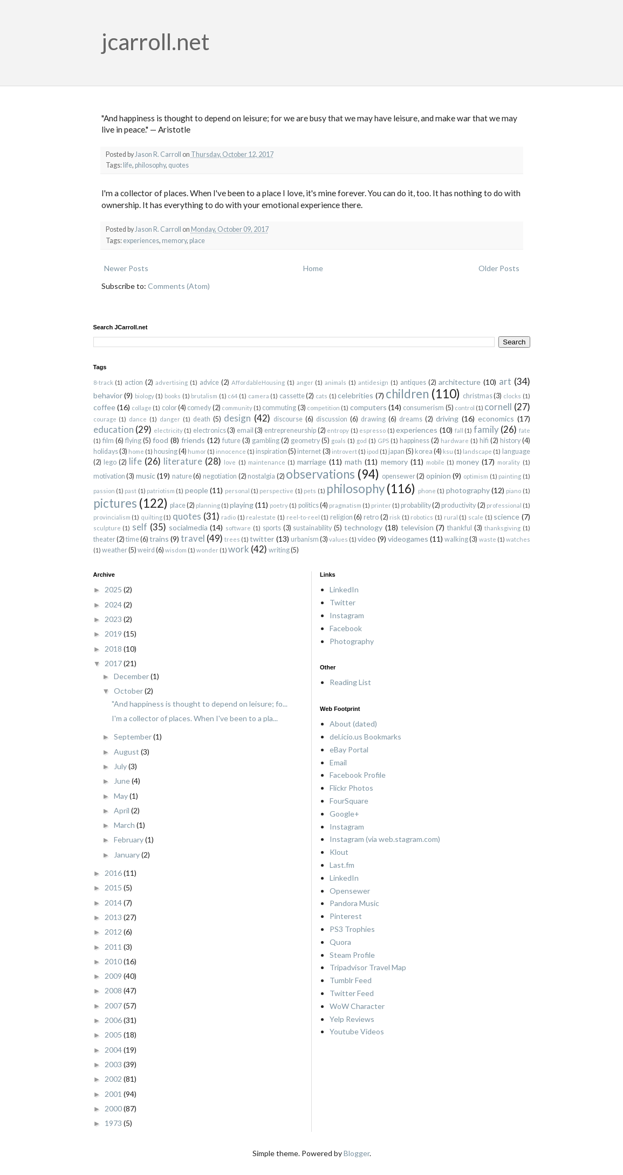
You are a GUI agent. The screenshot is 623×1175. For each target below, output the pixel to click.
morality (508, 462)
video (367, 538)
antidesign (373, 382)
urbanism (305, 539)
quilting (151, 517)
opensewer (398, 476)
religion (341, 517)
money (467, 461)
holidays (105, 451)
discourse (288, 419)
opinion (438, 475)
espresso (372, 430)
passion (104, 490)
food (160, 440)
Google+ (344, 813)
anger (305, 382)
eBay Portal (349, 749)
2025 (114, 589)
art (505, 381)
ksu (448, 451)
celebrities (355, 395)
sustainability (312, 528)
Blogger (356, 1153)
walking (456, 539)
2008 (114, 990)
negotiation (220, 476)
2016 (114, 872)
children (407, 393)
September (133, 736)
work (238, 549)
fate (524, 430)
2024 (114, 604)
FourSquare (349, 800)
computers (368, 407)
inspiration (271, 451)
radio (228, 517)
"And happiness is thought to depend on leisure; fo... (199, 703)
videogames (408, 538)
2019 (114, 633)
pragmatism (345, 505)
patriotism (161, 490)
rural (451, 517)
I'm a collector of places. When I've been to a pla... (195, 718)
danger (170, 419)
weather (114, 550)
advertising (171, 382)
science (506, 516)
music (145, 475)
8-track (103, 382)
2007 (114, 1005)
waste (487, 539)
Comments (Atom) (179, 286)
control (465, 407)
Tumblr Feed (351, 980)
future (231, 441)
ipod (373, 451)
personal (237, 490)
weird (146, 550)
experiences (141, 241)
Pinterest (346, 916)
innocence (231, 451)
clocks (512, 395)
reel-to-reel (303, 517)
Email (338, 762)
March (125, 825)
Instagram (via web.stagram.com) (385, 839)
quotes (178, 165)
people (196, 490)
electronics (209, 430)
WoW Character (357, 1006)
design (237, 418)
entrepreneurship (290, 430)
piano (513, 490)
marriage (311, 461)
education (113, 429)
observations (320, 474)
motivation (109, 476)
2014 (114, 902)
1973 (114, 1123)
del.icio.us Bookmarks (365, 736)
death (201, 419)
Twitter (342, 602)
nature (182, 476)
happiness (414, 441)
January (127, 854)
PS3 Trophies (352, 929)
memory (174, 241)
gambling (265, 441)
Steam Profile (352, 954)
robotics (421, 517)
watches (518, 539)
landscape (477, 451)
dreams (410, 419)
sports (272, 528)
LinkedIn (344, 589)
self (139, 527)
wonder (207, 550)
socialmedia (188, 527)
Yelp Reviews (352, 1019)
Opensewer (350, 890)
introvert (344, 451)
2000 (114, 1108)
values (338, 539)
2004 (114, 1049)
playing (242, 504)
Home (313, 268)
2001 (114, 1093)
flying (133, 441)
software (238, 527)
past (130, 490)
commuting (279, 408)
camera (258, 395)
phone (427, 490)
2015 (114, 887)
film (108, 441)
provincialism (112, 517)
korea (424, 451)
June (123, 780)
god (362, 440)
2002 (114, 1078)
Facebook (346, 628)
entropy (338, 430)
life (127, 165)
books (173, 395)
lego (110, 462)
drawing (373, 419)
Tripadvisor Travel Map (368, 967)
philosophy (150, 165)
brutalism (204, 395)
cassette (292, 396)
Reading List (350, 682)
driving (447, 418)
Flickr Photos (351, 787)
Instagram (347, 615)
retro (371, 517)
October (129, 690)
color (169, 408)
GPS (383, 440)
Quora (340, 941)
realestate (261, 517)
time (132, 539)
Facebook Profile (358, 774)
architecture (460, 381)
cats (321, 395)
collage (142, 407)
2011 (114, 946)
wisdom (176, 550)
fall (459, 430)
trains (159, 538)
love (230, 462)
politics (308, 505)
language (516, 451)
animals (335, 382)
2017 (114, 663)
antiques (413, 382)
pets (310, 490)
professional (504, 505)
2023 (114, 619)
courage (105, 419)
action (134, 382)
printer (381, 505)
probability (416, 505)
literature (182, 461)
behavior (107, 395)
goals (338, 440)
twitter (262, 538)
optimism (475, 476)
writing (279, 550)
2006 (114, 1020)
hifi (484, 441)
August (127, 751)
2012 (114, 931)
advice (209, 382)
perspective (276, 490)
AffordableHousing (258, 382)
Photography (352, 641)
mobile (435, 462)
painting (509, 476)
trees (232, 539)
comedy (199, 408)
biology (144, 395)
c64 (232, 395)
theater (104, 539)
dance (138, 419)
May (121, 795)
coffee (104, 407)
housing (165, 451)
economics (496, 418)
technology (363, 527)
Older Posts (498, 268)
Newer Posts (126, 268)
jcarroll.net (155, 41)
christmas (477, 396)
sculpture (107, 527)
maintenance (266, 462)
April (122, 810)
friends (193, 440)
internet (309, 451)
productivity (458, 505)
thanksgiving (502, 527)
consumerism (423, 408)
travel (193, 538)
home (136, 451)
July (121, 766)
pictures (115, 503)
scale (475, 517)
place (197, 241)
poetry (279, 505)
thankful (459, 528)
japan (396, 451)
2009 (114, 975)
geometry (305, 441)
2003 (114, 1064)
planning (208, 505)
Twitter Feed (352, 993)
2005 (114, 1034)
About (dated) (353, 723)
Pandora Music (354, 903)
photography (468, 490)
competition (323, 407)
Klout (339, 851)
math (353, 461)
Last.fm (342, 864)
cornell (498, 406)
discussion (331, 419)
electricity (168, 430)
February (129, 839)
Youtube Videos (357, 1031)
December (132, 676)
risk (394, 517)
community (237, 407)
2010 (114, 961)
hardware (455, 440)
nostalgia (261, 476)
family (486, 429)
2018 (114, 648)
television (417, 527)
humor (197, 451)
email (245, 430)
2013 (114, 917)
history (510, 441)
